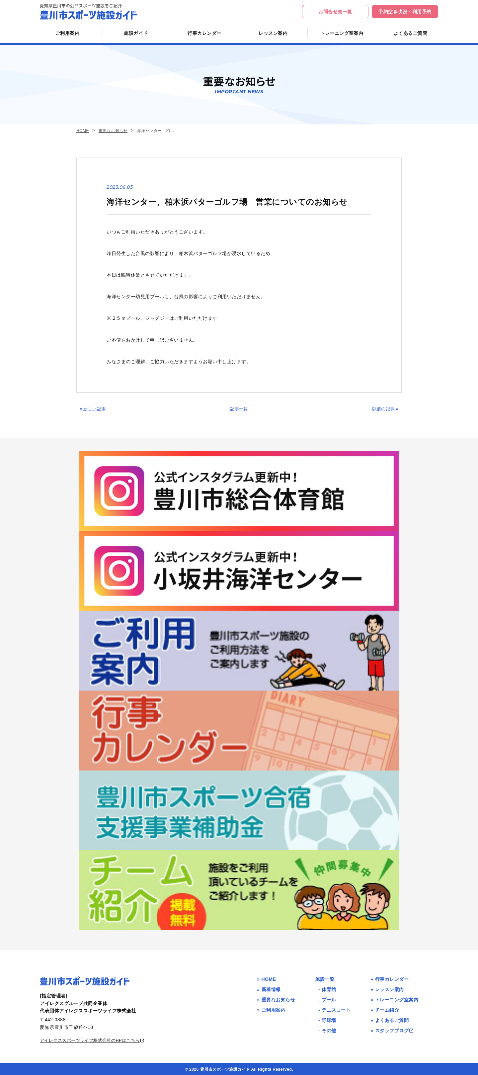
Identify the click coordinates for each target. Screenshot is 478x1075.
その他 (329, 1029)
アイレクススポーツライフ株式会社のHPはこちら (96, 1039)
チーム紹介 (387, 1008)
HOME (82, 131)
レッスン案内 (273, 33)
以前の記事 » (384, 408)
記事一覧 (239, 408)
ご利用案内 (67, 33)
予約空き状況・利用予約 (405, 11)
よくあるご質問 (411, 33)
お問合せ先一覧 (335, 11)
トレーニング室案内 (341, 33)
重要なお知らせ (113, 131)
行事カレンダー (204, 33)
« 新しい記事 (94, 408)
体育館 (329, 988)
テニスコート (336, 1008)
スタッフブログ (394, 1029)
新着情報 (271, 988)
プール (329, 998)
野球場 (329, 1019)
